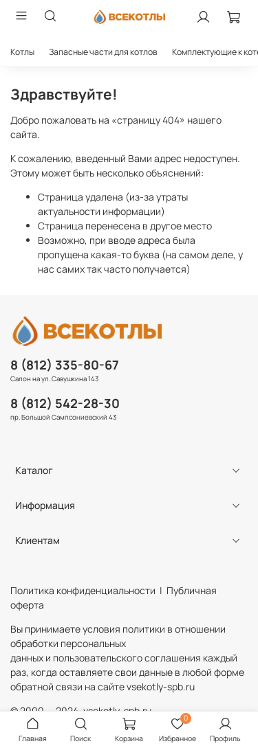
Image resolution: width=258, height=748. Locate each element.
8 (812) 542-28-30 (65, 403)
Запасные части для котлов (103, 52)
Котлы (22, 52)
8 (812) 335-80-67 (64, 364)
